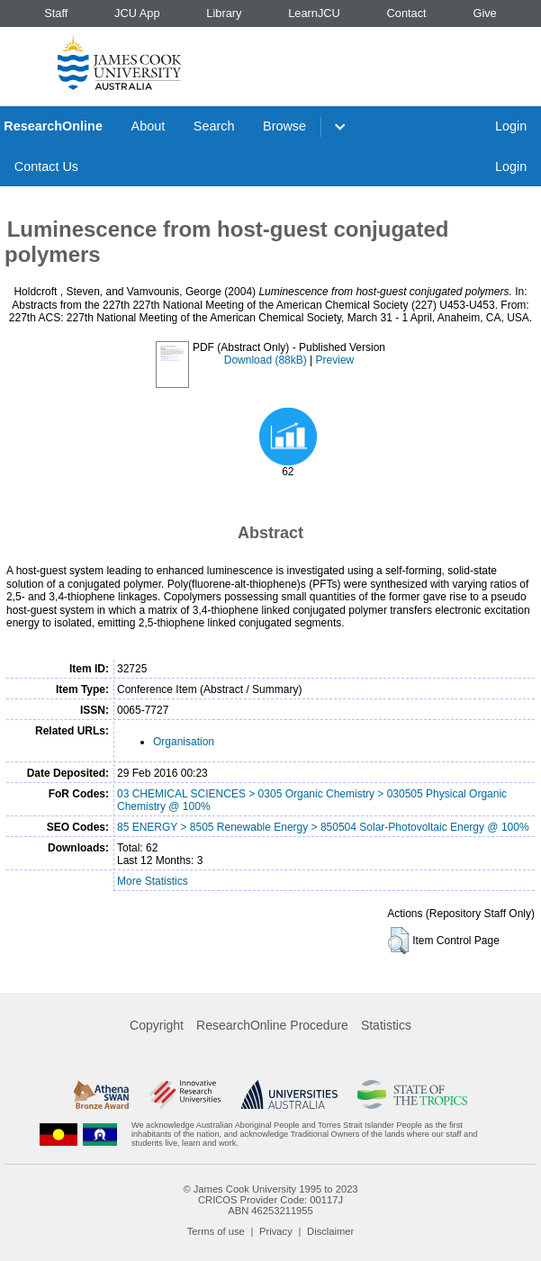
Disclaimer (330, 1231)
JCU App (137, 13)
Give (484, 13)
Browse (284, 126)
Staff (56, 13)
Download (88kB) (265, 360)
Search (214, 126)
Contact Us (46, 166)
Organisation (183, 741)
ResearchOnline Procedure (272, 1025)
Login (511, 126)
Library (223, 13)
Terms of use (216, 1231)
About (148, 126)
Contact (407, 13)
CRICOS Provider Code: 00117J (270, 1199)
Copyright (157, 1025)
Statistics (386, 1025)
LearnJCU (314, 13)
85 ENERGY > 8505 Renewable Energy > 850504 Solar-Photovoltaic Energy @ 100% (323, 827)
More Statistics (152, 881)
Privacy (276, 1231)
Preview (335, 360)
